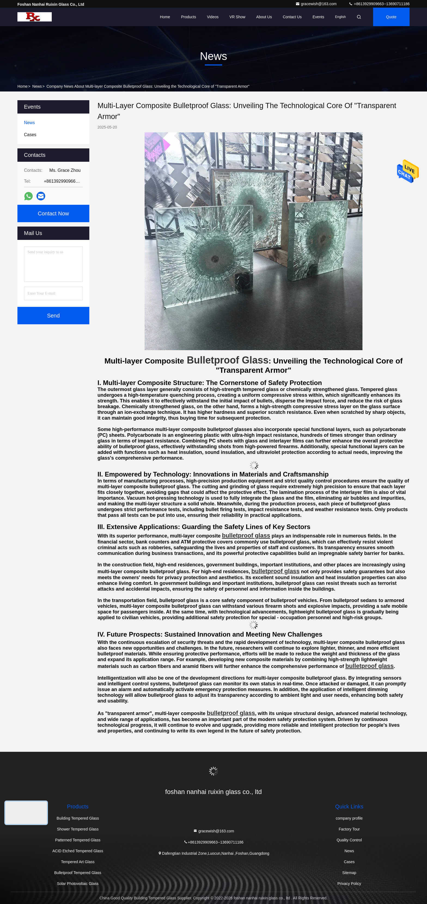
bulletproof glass (275, 571)
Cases (349, 862)
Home (165, 17)
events (318, 17)
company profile (349, 818)
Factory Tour (349, 829)
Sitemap (349, 873)
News (37, 86)
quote (391, 17)
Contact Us (292, 17)
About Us (264, 17)
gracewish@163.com (316, 4)
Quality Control (349, 840)
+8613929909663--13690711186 (379, 4)
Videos (213, 17)
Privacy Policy (349, 883)
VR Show (237, 17)
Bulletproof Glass (228, 360)
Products (188, 17)
